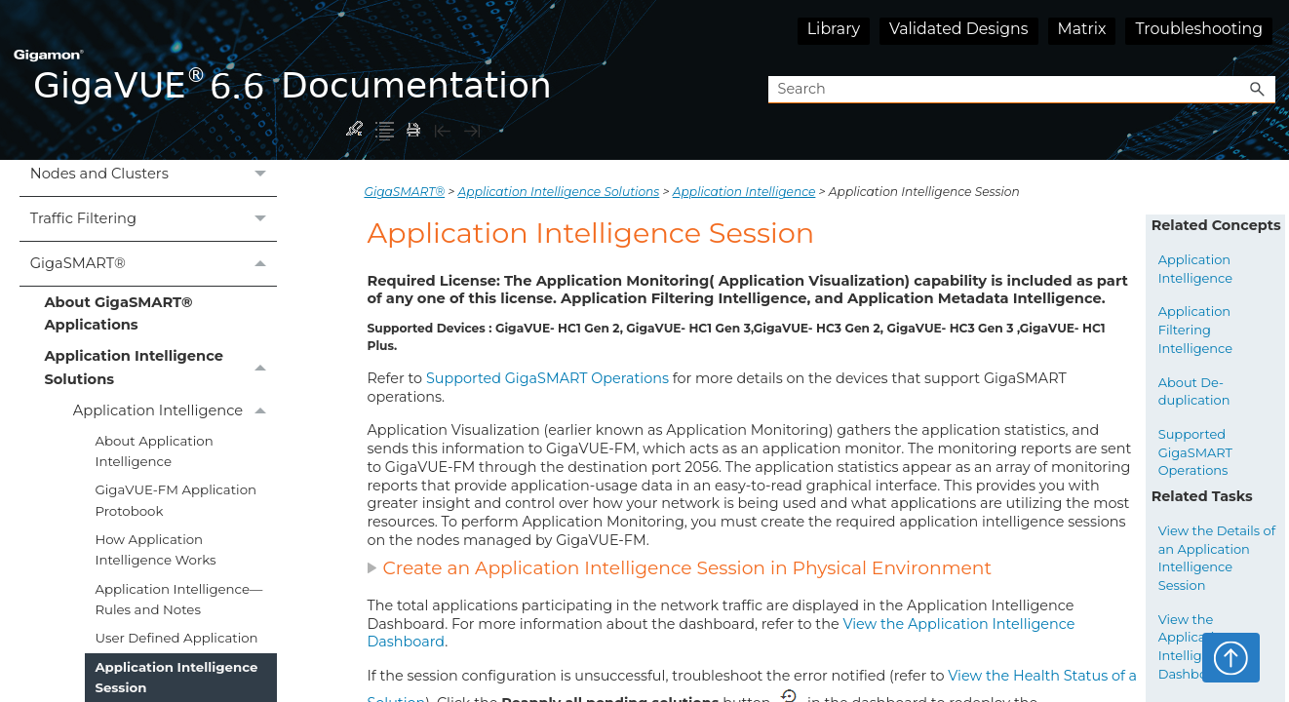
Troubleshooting (1199, 29)
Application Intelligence (175, 411)
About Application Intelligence (154, 451)
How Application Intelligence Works (155, 549)
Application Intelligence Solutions (160, 368)
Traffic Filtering (153, 219)
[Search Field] (1021, 90)
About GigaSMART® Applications (118, 313)
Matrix (1082, 29)
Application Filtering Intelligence (1195, 329)
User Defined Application (176, 637)
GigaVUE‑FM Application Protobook (175, 500)
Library (833, 29)
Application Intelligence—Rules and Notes (178, 599)
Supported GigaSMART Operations (547, 378)
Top (1231, 657)
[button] (1257, 90)
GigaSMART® (153, 264)
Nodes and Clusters (153, 174)
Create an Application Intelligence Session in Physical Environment (679, 568)
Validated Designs (959, 29)
